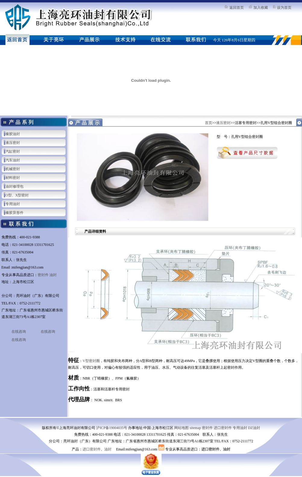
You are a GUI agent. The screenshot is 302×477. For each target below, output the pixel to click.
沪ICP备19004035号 (111, 428)
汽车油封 (12, 160)
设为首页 (284, 7)
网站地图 (181, 428)
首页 (208, 123)
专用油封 (12, 204)
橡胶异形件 (14, 213)
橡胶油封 (12, 134)
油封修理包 (14, 186)
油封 (53, 275)
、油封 (224, 449)
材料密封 (12, 178)
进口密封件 (223, 428)
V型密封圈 (91, 361)
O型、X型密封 (17, 195)
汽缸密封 (12, 151)
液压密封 (12, 143)
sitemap (195, 428)
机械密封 (12, 169)
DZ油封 (254, 428)
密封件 (43, 275)
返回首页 (236, 7)
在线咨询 (18, 331)
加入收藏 (260, 7)
